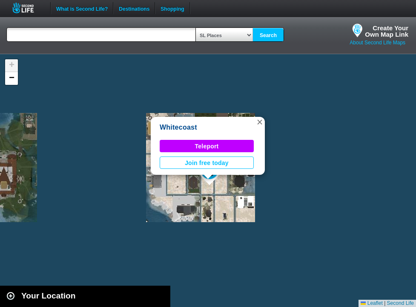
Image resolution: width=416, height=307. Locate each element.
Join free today (207, 162)
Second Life (28, 8)
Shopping (172, 8)
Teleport (207, 146)
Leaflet (371, 303)
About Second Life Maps (377, 43)
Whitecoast (178, 127)
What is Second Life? (82, 8)
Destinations (134, 8)
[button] (260, 122)
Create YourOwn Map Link (386, 31)
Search (268, 35)
